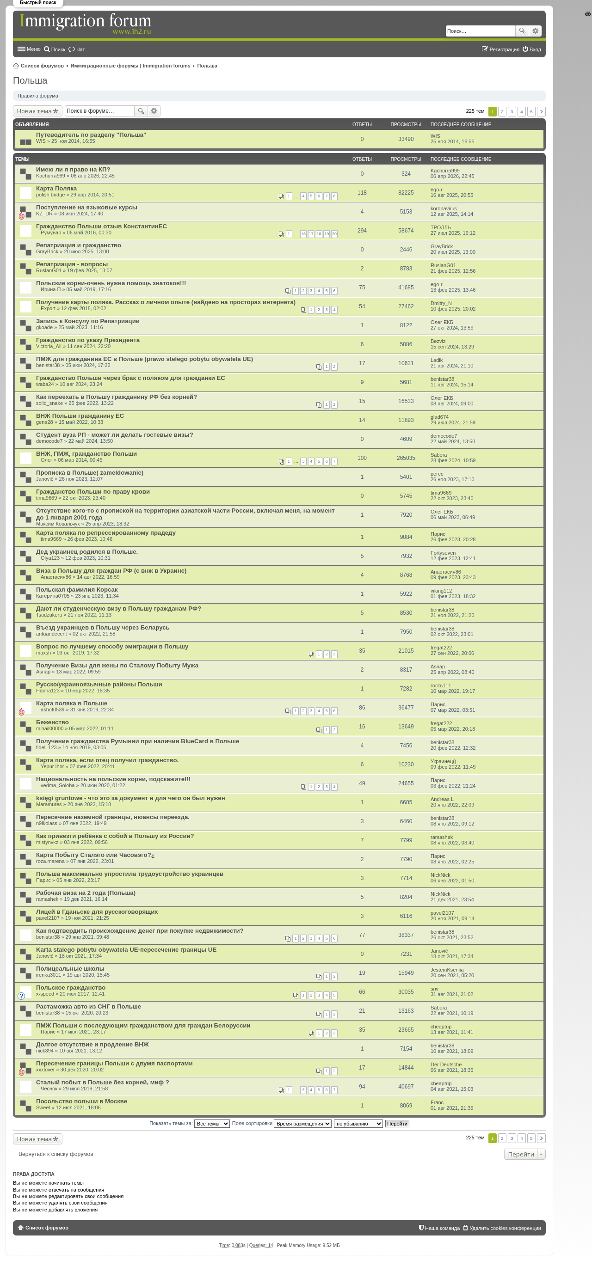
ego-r (437, 189)
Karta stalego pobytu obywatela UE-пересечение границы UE (126, 949)
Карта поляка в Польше (71, 703)
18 (319, 234)
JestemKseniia (447, 969)
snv (434, 988)
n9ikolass (46, 823)
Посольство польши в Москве (81, 1101)
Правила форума (38, 95)
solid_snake (49, 403)
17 (311, 234)
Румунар (51, 232)
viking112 (441, 590)
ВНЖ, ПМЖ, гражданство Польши (86, 453)
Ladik (437, 360)
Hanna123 (48, 690)
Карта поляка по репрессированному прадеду (106, 532)
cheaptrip (441, 1026)
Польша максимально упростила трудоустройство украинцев (129, 873)
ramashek (442, 837)
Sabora (439, 455)
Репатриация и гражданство (78, 245)
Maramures (49, 804)
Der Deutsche (446, 1064)
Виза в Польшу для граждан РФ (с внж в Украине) (111, 570)
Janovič (44, 479)
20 (334, 234)
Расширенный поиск (535, 31)
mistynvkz (47, 842)
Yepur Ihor (52, 766)
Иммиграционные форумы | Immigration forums (131, 65)
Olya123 (50, 558)
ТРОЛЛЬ (441, 227)
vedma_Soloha (57, 785)
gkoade (44, 327)
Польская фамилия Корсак (77, 589)
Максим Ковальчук (58, 523)
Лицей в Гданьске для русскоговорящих (97, 911)
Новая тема (34, 111)
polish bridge (50, 194)
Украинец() (443, 761)
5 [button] (531, 111)
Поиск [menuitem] (58, 49)
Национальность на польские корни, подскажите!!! (113, 779)
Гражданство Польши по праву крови (93, 491)
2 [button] (502, 111)
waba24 (45, 384)
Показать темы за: (189, 1123)
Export (48, 308)
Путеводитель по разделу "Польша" (91, 134)
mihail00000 (49, 728)
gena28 (44, 422)
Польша (207, 65)
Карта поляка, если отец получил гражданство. (107, 760)
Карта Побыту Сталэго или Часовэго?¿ (95, 854)
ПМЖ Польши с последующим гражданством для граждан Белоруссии (143, 1025)
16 (303, 234)
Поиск (522, 31)
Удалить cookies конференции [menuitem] (505, 1228)
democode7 (49, 441)
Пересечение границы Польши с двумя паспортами (114, 1063)
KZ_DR (44, 213)
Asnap (43, 671)
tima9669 (46, 498)
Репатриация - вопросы (72, 264)
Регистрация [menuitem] (504, 49)
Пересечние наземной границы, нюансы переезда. (113, 816)
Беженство (52, 722)
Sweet (43, 1107)
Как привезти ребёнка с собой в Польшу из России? (115, 835)
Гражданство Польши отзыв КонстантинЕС (101, 226)
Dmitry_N (441, 303)
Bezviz (438, 341)
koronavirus (444, 208)
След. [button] (541, 111)
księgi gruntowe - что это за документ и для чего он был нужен (130, 798)
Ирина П (51, 289)
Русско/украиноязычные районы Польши (99, 684)
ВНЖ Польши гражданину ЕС (80, 415)
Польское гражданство (70, 987)
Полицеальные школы (70, 968)
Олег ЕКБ (442, 322)
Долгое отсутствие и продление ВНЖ (92, 1044)
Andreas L (442, 799)
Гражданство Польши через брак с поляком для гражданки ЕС (130, 377)
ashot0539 (52, 709)
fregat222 (441, 647)
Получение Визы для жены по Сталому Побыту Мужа (117, 665)
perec (437, 474)
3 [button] (512, 111)
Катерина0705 (52, 596)
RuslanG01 (49, 270)
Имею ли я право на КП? (73, 169)
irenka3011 (48, 975)
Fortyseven (443, 553)
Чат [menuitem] (80, 49)
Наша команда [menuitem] (442, 1228)
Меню (34, 49)
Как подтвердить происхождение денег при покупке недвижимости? (140, 930)
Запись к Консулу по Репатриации (88, 321)
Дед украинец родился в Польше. (87, 551)
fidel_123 (46, 747)
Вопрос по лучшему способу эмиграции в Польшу (112, 646)
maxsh (43, 652)
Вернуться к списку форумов (55, 1154)
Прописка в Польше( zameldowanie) (89, 472)
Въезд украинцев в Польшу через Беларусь (103, 627)
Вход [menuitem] (535, 49)
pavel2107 (48, 918)
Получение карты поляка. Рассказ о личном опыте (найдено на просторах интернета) (166, 302)
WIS (41, 141)
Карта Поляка (56, 188)
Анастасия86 (56, 577)
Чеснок (49, 1088)
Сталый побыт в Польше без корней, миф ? (102, 1082)
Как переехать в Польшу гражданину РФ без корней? (116, 396)
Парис (438, 534)
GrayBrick (47, 251)
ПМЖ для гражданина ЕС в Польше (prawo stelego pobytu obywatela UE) (144, 358)
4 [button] (521, 111)
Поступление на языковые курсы (86, 207)
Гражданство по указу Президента (88, 339)
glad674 (440, 417)
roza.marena (50, 861)
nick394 (45, 1050)
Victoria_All (49, 346)
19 (326, 234)
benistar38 (48, 365)
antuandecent (51, 633)
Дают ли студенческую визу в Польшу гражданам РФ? (118, 608)
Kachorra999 (50, 175)
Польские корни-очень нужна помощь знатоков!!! (111, 283)
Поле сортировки (282, 1123)
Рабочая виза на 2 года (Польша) (86, 892)
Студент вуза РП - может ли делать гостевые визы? (114, 434)
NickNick (440, 875)
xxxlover (45, 1069)
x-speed (45, 994)
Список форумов (42, 65)
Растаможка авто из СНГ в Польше (88, 1006)
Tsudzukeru (49, 615)
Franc (437, 1102)
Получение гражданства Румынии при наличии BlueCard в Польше (137, 741)
